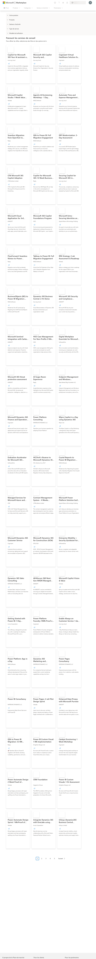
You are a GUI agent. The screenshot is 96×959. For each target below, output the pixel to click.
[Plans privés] (67, 2)
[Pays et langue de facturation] (78, 2)
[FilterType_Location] (7, 15)
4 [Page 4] (50, 858)
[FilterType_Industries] (7, 24)
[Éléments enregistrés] (63, 2)
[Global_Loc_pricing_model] (7, 33)
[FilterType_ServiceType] (7, 29)
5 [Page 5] (54, 858)
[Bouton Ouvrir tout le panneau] (6, 8)
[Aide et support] (59, 2)
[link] (18, 64)
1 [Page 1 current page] (37, 858)
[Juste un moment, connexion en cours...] (90, 2)
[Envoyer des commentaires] (55, 2)
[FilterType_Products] (7, 20)
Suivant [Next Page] (60, 858)
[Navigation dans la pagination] (51, 860)
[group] (9, 63)
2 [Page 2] (41, 858)
